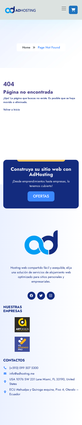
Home (26, 47)
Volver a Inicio (11, 110)
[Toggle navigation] (63, 8)
